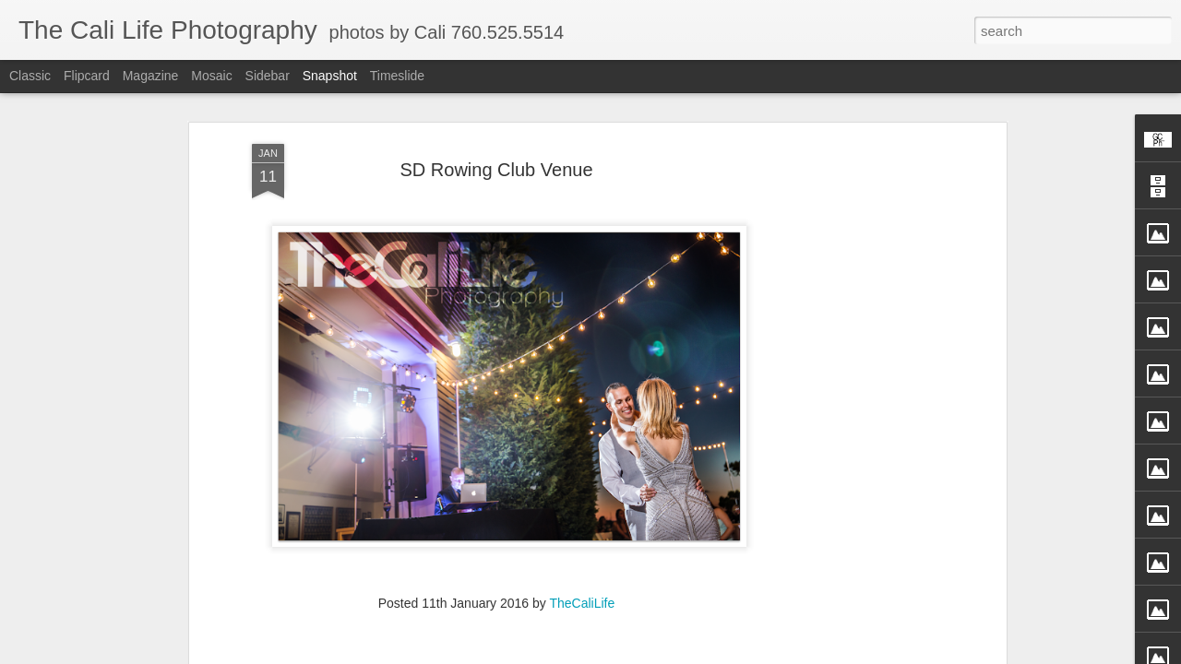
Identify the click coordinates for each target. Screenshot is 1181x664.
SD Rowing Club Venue (496, 127)
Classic (30, 75)
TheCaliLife (581, 560)
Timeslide (397, 75)
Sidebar (267, 75)
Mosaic (211, 75)
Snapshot (330, 75)
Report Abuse (727, 653)
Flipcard (87, 75)
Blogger (673, 653)
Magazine (151, 75)
